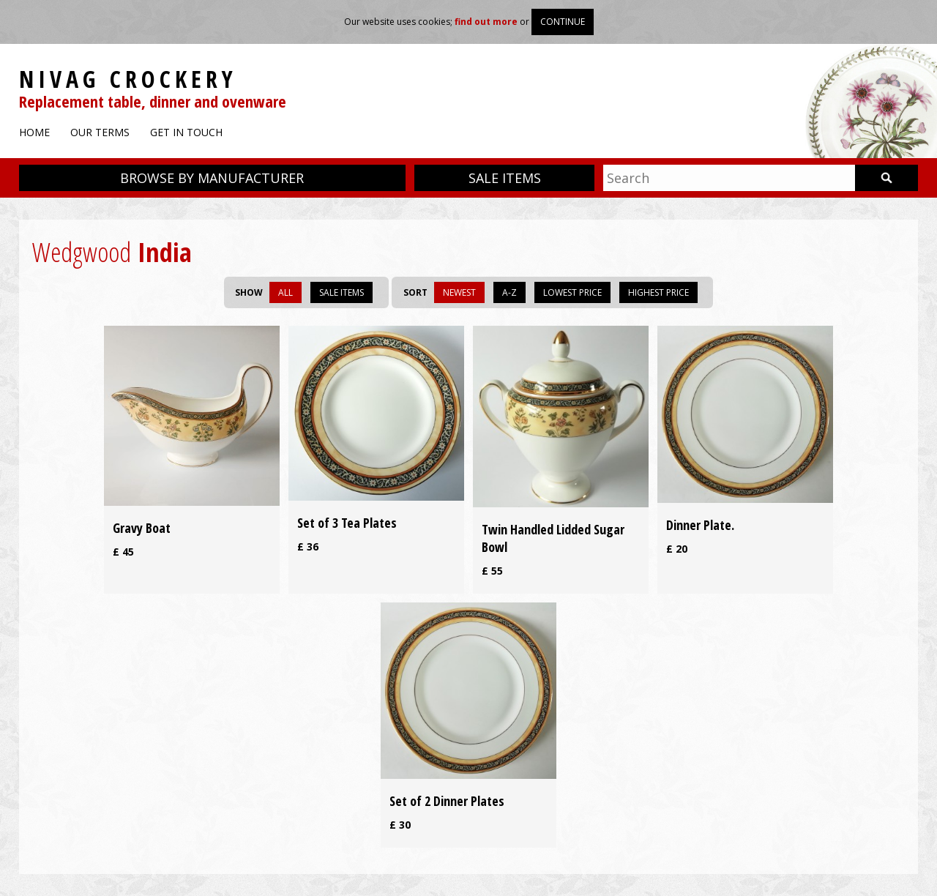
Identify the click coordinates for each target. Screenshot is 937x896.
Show (249, 292)
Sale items (504, 178)
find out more (486, 21)
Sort (415, 292)
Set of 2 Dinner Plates (446, 801)
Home (34, 132)
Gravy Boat (142, 528)
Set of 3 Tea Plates (347, 522)
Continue (562, 21)
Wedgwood (81, 252)
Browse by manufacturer (212, 178)
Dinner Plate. (700, 525)
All (285, 292)
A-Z (509, 292)
